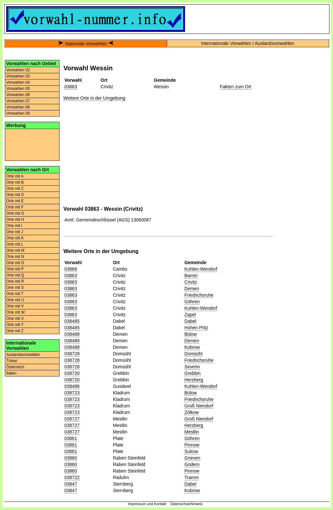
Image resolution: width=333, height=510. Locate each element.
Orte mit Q (15, 275)
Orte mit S (15, 287)
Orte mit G (15, 213)
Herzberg (193, 379)
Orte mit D (15, 194)
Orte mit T (14, 293)
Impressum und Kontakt (147, 504)
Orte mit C (15, 188)
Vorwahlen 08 (18, 107)
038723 (72, 392)
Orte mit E (15, 201)
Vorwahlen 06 (18, 94)
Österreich (15, 367)
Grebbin (192, 373)
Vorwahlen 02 (18, 70)
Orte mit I (14, 225)
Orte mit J (14, 232)
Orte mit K (15, 238)
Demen (191, 288)
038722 (72, 477)
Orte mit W (15, 312)
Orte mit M (15, 250)
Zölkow (191, 412)
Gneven (192, 457)
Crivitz (190, 282)
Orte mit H (15, 219)
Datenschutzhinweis (186, 504)
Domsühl (193, 353)
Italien (11, 373)
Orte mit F (14, 207)
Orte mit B (15, 182)
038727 (72, 418)
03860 (70, 457)
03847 (70, 484)
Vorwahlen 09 (18, 113)
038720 (72, 373)
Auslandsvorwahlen (23, 354)
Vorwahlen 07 (18, 101)
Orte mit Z (14, 331)
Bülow (190, 334)
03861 (70, 438)
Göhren (192, 301)
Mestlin (191, 431)
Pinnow (191, 444)
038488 (72, 334)
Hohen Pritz (196, 327)
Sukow (191, 451)
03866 (70, 269)
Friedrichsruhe (198, 295)
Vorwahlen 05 (18, 88)
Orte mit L (14, 244)
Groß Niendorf (198, 405)
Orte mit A (14, 176)
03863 (70, 86)
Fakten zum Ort (235, 86)
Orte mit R (15, 281)
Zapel (190, 314)
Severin (192, 366)
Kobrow (192, 347)
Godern (192, 464)
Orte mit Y (15, 324)
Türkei (11, 361)
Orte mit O (15, 263)
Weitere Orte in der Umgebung (94, 98)
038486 (72, 386)
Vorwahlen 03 (18, 76)
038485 (72, 321)
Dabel (190, 321)
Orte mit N (15, 256)
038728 (72, 353)
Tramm (191, 477)
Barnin (190, 275)
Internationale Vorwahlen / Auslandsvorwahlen (247, 43)
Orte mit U (15, 300)
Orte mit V (15, 306)
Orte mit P (15, 269)
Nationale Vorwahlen (86, 43)
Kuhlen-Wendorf (200, 269)
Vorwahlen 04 (18, 82)
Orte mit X (15, 318)
